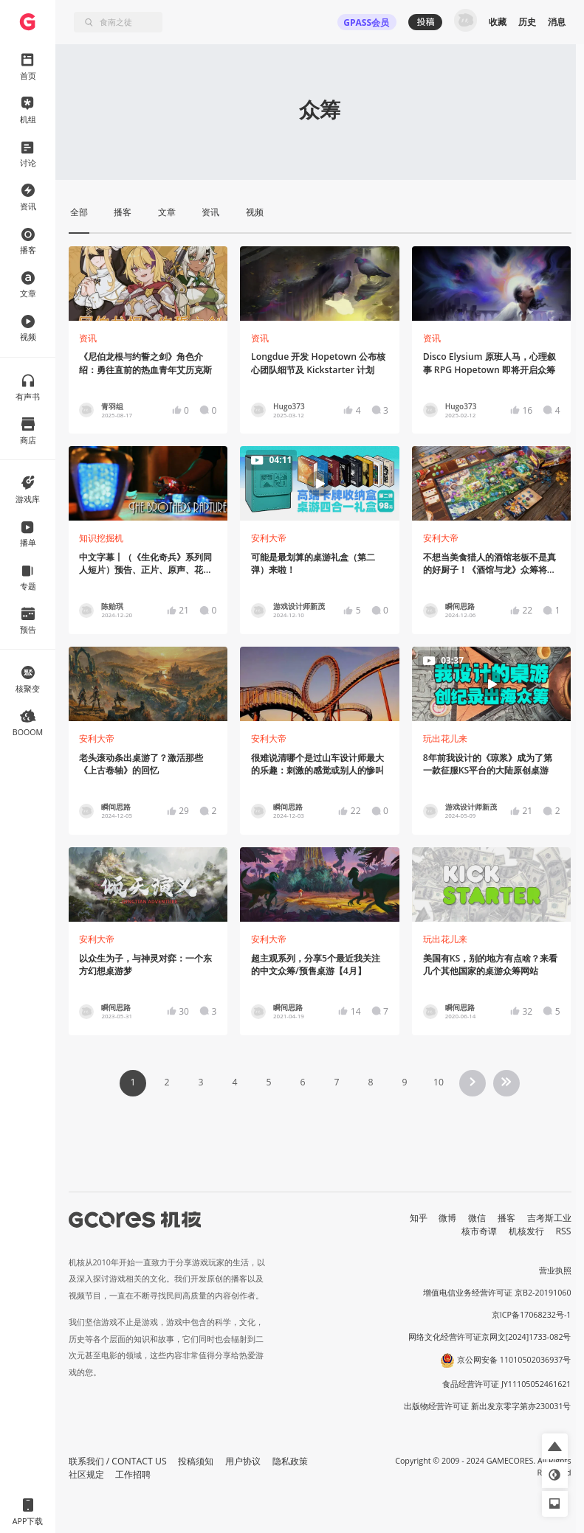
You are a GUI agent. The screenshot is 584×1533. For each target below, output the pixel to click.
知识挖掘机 (101, 538)
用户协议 (243, 1461)
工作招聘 (133, 1474)
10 (438, 1082)
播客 (506, 1218)
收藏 (497, 21)
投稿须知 (195, 1461)
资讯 (88, 338)
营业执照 (555, 1270)
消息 (557, 21)
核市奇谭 (479, 1231)
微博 (447, 1218)
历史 (527, 21)
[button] (555, 1446)
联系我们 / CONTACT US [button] (118, 1461)
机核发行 (526, 1231)
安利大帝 (268, 538)
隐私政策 (290, 1461)
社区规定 (86, 1474)
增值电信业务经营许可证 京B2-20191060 (497, 1292)
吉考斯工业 (549, 1218)
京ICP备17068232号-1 (531, 1315)
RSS (563, 1231)
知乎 (418, 1218)
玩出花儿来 (445, 738)
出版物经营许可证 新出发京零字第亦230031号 (487, 1406)
